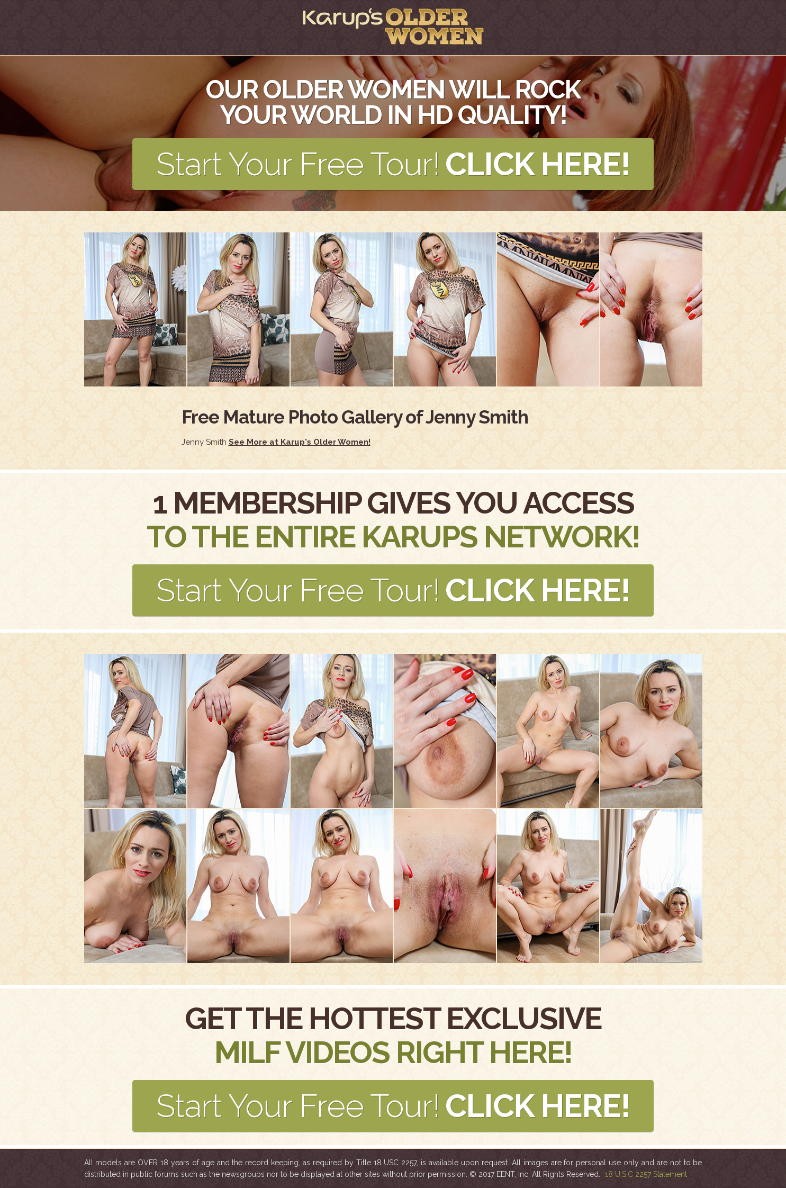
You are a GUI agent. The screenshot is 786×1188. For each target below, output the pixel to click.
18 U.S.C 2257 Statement (646, 1174)
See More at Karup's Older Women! (300, 442)
